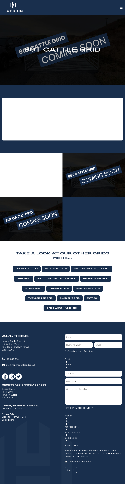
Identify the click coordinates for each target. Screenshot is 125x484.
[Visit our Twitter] (18, 376)
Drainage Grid (59, 288)
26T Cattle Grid (27, 269)
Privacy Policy (9, 414)
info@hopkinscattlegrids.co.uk (20, 365)
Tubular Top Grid (40, 298)
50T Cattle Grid (56, 269)
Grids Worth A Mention (63, 308)
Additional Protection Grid (56, 278)
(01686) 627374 (13, 359)
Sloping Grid (33, 288)
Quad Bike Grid (70, 298)
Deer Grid (23, 278)
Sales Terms (8, 419)
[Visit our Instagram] (12, 376)
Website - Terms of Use (14, 416)
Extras (92, 298)
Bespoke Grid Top (88, 288)
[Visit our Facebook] (5, 376)
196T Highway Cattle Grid (91, 269)
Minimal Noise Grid (95, 278)
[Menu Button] (121, 8)
